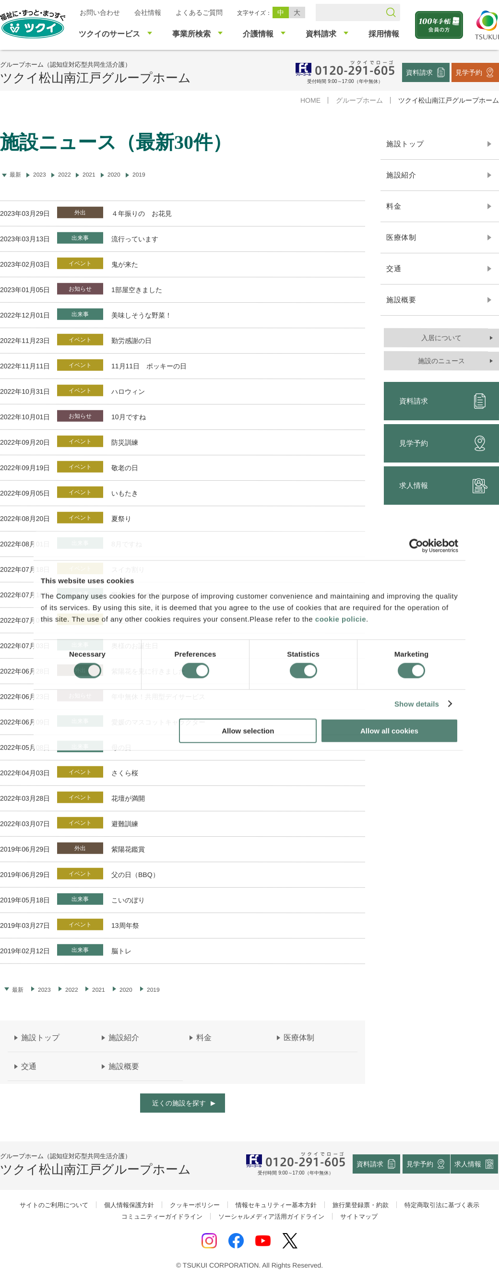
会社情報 (147, 12)
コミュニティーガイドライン (161, 1216)
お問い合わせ (100, 12)
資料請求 (419, 72)
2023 (39, 174)
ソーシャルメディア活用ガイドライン (271, 1216)
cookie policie (340, 619)
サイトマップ (359, 1216)
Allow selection (248, 730)
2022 (64, 174)
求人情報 (468, 1164)
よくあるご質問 (199, 12)
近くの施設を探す (179, 1103)
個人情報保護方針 (129, 1205)
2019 (138, 174)
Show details (416, 704)
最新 (18, 989)
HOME (310, 100)
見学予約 (468, 72)
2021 (89, 174)
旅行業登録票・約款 (361, 1205)
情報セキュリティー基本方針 (276, 1205)
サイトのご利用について (54, 1205)
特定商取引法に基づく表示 (441, 1205)
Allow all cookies (389, 730)
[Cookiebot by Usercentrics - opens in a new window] (416, 546)
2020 (113, 174)
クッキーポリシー (195, 1205)
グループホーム (359, 100)
